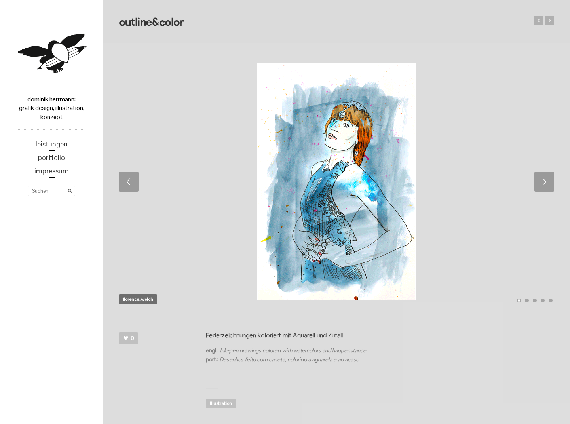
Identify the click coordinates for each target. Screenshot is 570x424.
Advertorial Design (538, 20)
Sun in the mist (549, 20)
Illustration (221, 403)
